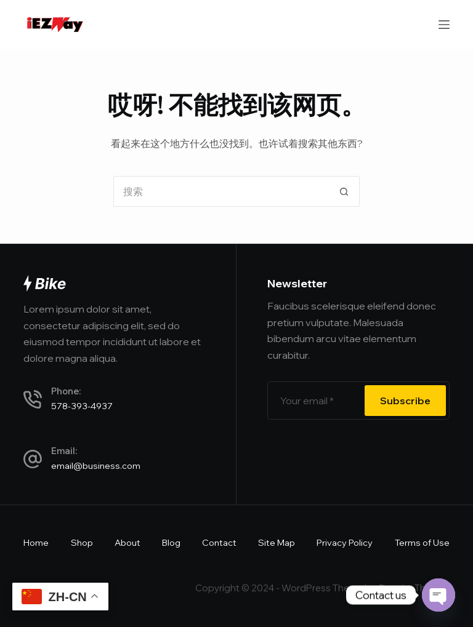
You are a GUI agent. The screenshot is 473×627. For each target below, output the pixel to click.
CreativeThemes (414, 588)
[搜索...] (221, 191)
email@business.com (95, 465)
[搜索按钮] (344, 191)
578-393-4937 (82, 406)
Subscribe (405, 400)
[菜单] (444, 24)
